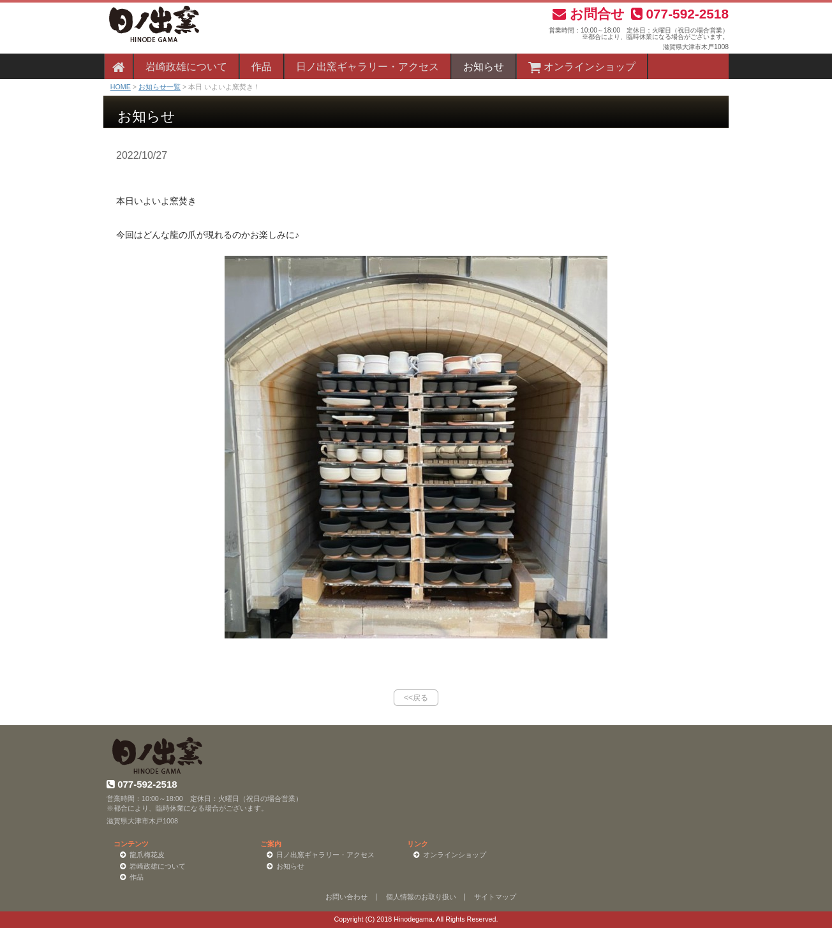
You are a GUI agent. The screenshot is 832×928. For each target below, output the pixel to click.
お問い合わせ (346, 897)
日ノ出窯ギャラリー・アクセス (367, 66)
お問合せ (589, 13)
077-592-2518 (680, 13)
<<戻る (416, 697)
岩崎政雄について (186, 66)
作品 (261, 66)
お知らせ (483, 66)
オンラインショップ (581, 66)
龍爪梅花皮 (147, 854)
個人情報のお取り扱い (421, 897)
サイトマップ (495, 897)
